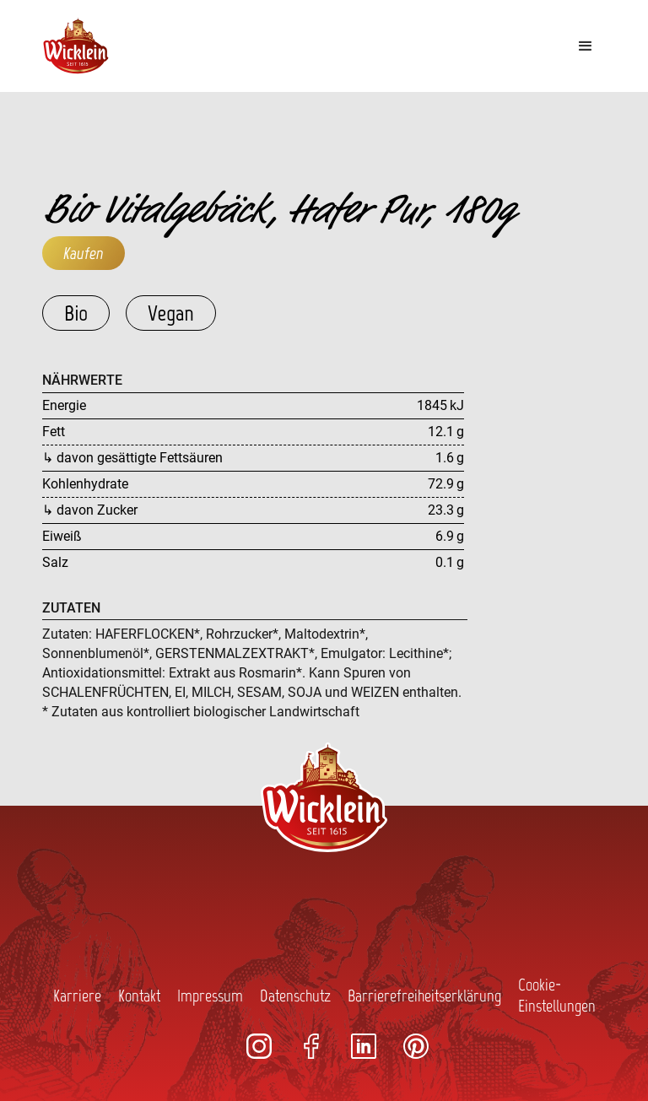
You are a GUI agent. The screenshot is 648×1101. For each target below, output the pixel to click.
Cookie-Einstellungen (557, 994)
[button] (585, 46)
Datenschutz (295, 995)
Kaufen (83, 253)
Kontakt (139, 995)
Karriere (77, 995)
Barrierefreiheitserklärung (424, 995)
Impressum (210, 995)
